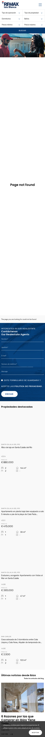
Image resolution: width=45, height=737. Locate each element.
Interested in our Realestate (18, 328)
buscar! (22, 30)
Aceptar (35, 732)
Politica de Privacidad (28, 386)
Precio (4, 459)
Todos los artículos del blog (34, 678)
